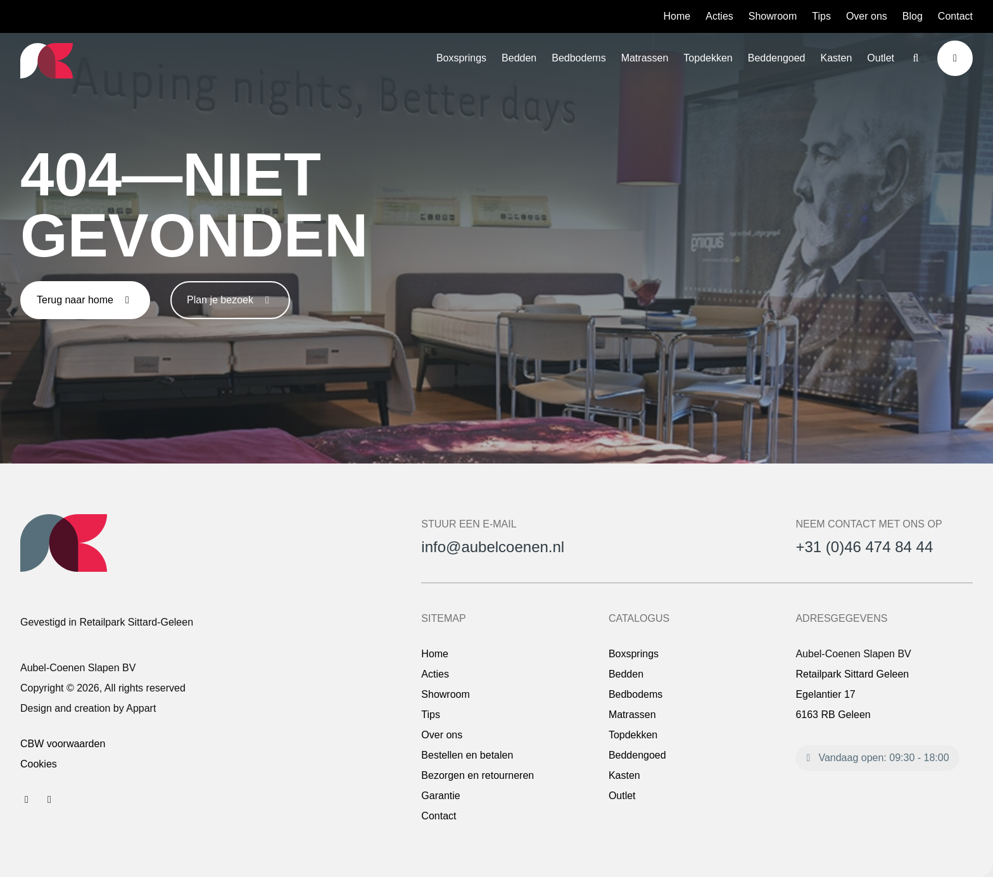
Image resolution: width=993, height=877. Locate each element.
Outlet (880, 58)
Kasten (836, 58)
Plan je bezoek (230, 299)
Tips (821, 16)
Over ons (866, 16)
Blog (912, 16)
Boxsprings (461, 58)
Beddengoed (777, 58)
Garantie (440, 795)
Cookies (38, 764)
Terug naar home (85, 299)
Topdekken (707, 58)
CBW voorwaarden (62, 743)
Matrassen (645, 58)
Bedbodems (578, 58)
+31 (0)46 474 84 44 (864, 546)
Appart (141, 708)
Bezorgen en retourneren (477, 775)
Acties (719, 16)
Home (677, 16)
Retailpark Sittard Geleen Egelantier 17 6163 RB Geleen (852, 694)
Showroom (773, 16)
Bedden (519, 58)
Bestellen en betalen (467, 755)
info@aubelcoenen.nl (492, 546)
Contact (955, 16)
